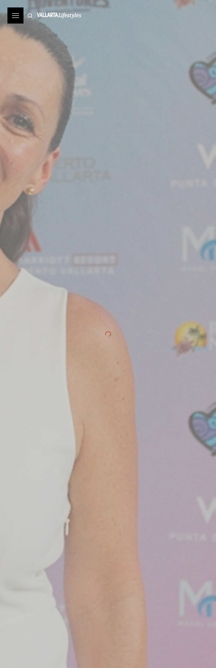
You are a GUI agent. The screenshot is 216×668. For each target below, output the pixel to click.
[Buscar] (30, 15)
